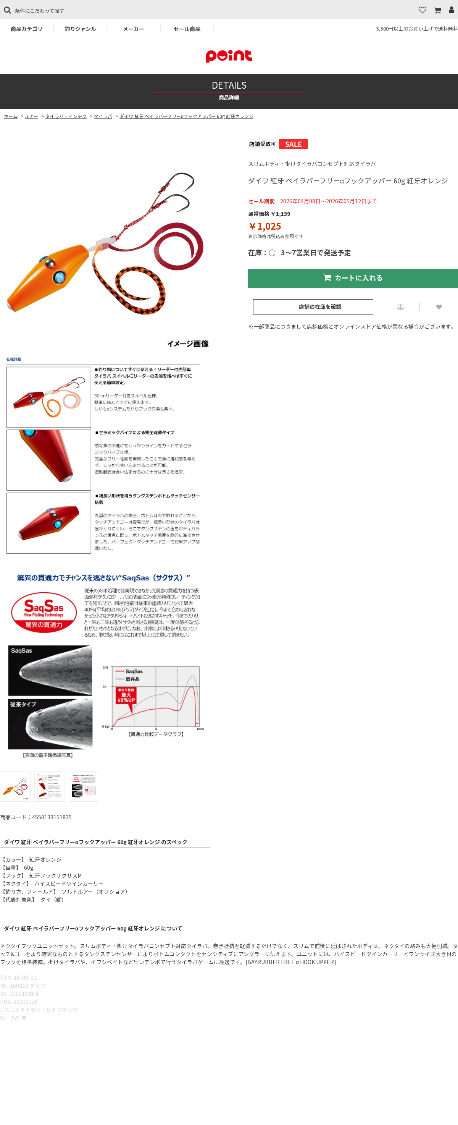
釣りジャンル (80, 28)
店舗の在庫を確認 (320, 306)
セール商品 (187, 28)
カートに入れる (353, 277)
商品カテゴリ (27, 28)
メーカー (133, 28)
